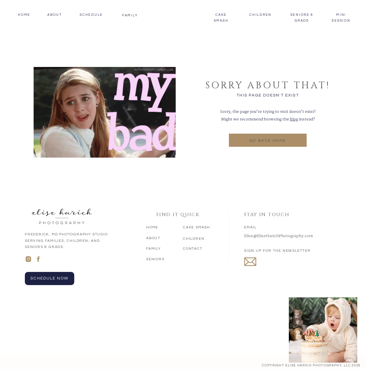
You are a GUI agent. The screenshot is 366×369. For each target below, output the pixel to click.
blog (294, 119)
